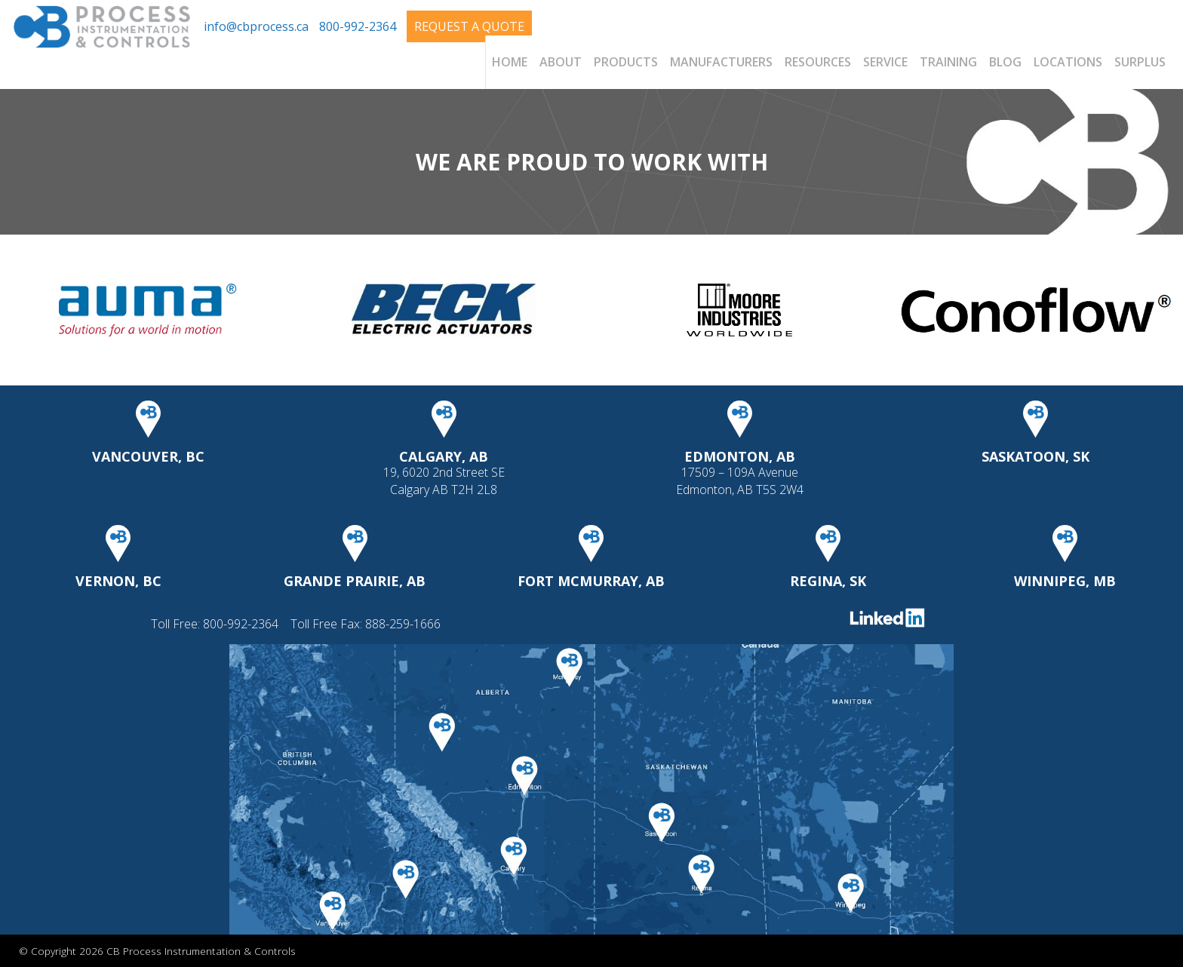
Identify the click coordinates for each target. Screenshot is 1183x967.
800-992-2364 (357, 26)
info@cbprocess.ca (256, 26)
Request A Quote (469, 26)
